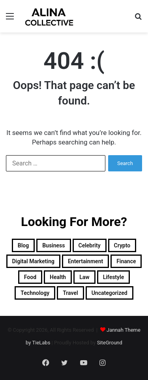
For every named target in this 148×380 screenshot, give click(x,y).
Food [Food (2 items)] (30, 277)
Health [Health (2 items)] (58, 277)
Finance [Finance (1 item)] (126, 261)
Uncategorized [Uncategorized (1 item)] (109, 293)
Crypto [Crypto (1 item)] (122, 245)
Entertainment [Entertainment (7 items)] (85, 261)
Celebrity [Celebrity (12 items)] (90, 245)
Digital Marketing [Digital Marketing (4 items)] (33, 261)
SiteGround (109, 343)
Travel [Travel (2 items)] (70, 293)
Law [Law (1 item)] (84, 277)
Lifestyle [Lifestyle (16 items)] (113, 277)
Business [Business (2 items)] (53, 245)
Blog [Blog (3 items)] (23, 245)
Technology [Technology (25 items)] (35, 293)
